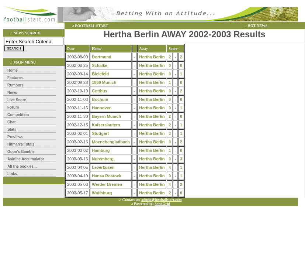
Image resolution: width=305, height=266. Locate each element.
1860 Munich (104, 82)
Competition (18, 115)
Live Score (16, 100)
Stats (11, 129)
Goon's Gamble (21, 152)
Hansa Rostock (106, 176)
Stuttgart (100, 133)
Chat (11, 122)
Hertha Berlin (151, 57)
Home (12, 70)
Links (12, 174)
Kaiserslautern (106, 125)
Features (15, 78)
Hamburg (101, 150)
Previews (15, 137)
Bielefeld (100, 74)
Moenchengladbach (111, 142)
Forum (13, 107)
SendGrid (162, 204)
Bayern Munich (106, 116)
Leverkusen (103, 167)
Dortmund (101, 57)
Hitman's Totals (20, 144)
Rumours (15, 85)
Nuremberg (103, 159)
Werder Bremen (107, 184)
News (12, 93)
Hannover (101, 108)
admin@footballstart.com (161, 200)
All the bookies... (22, 166)
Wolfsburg (102, 193)
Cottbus (99, 91)
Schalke (99, 65)
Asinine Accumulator (25, 159)
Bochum (100, 99)
